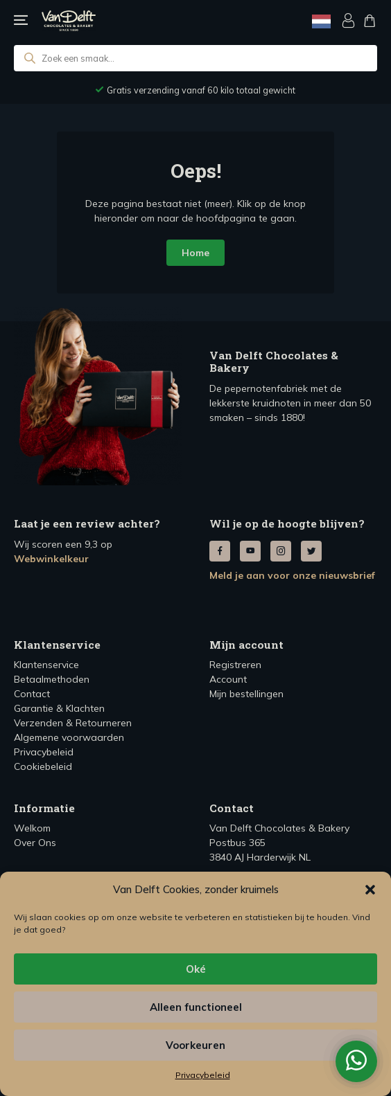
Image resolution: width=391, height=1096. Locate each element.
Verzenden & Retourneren (73, 723)
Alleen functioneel (196, 1007)
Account (228, 679)
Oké (196, 969)
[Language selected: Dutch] (321, 21)
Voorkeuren (195, 1045)
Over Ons (35, 842)
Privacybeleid (202, 1075)
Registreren (235, 664)
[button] (370, 890)
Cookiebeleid (43, 766)
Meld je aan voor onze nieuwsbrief (292, 575)
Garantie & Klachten (59, 708)
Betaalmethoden (51, 679)
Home (195, 252)
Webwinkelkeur (51, 559)
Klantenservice (46, 664)
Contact (32, 694)
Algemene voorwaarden (69, 737)
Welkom (32, 828)
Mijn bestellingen (246, 694)
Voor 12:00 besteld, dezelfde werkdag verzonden (201, 90)
